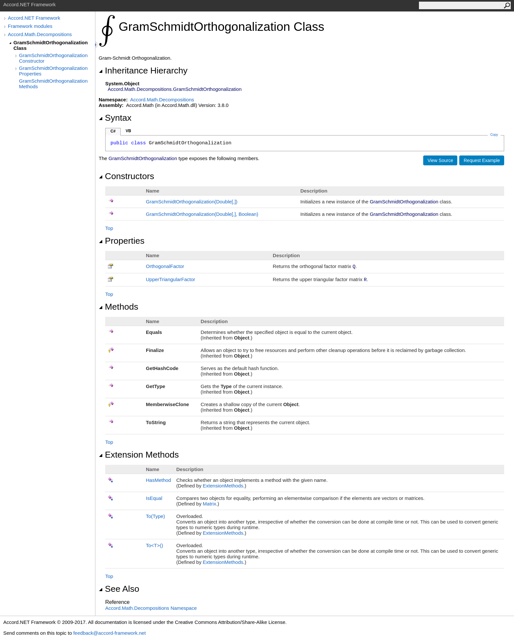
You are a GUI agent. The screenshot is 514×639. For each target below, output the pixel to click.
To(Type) (155, 516)
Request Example (482, 160)
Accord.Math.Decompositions (40, 34)
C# (112, 131)
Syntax (115, 118)
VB (128, 131)
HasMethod (158, 480)
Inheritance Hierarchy (143, 70)
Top (109, 228)
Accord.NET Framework (34, 18)
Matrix (209, 503)
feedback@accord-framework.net (109, 633)
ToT (154, 545)
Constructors (126, 176)
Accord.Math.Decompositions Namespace (151, 608)
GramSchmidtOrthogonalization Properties (53, 70)
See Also (119, 589)
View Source (440, 160)
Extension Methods (139, 455)
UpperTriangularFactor (170, 279)
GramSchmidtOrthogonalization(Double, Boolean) (202, 214)
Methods (118, 307)
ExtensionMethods (223, 485)
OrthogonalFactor (165, 266)
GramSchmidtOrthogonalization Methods (53, 83)
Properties (122, 241)
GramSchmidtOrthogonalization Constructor (53, 58)
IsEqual (154, 498)
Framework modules (30, 26)
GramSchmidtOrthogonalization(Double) (191, 201)
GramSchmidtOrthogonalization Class (50, 45)
